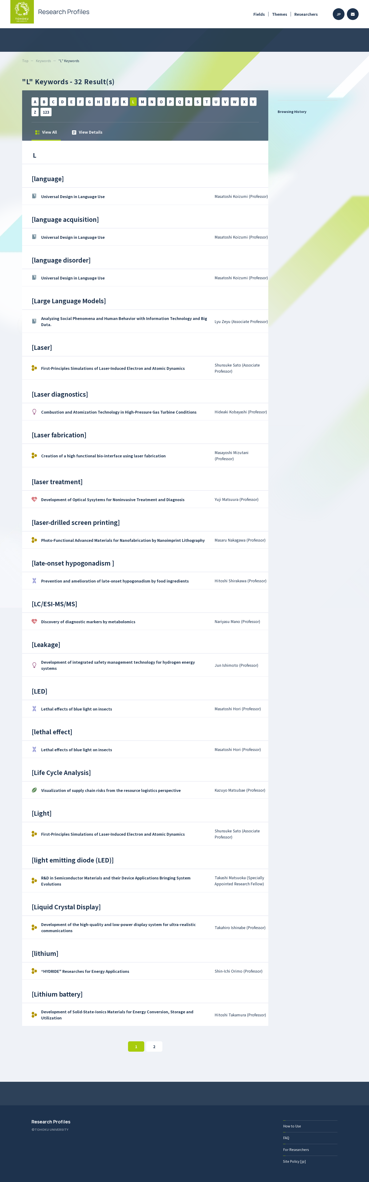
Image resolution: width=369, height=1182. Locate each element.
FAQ (286, 1137)
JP (339, 14)
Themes (279, 14)
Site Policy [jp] (294, 1161)
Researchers (306, 14)
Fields (259, 14)
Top (25, 60)
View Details (87, 132)
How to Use (292, 1126)
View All (46, 132)
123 (46, 112)
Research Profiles (51, 1122)
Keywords (43, 60)
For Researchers (296, 1149)
